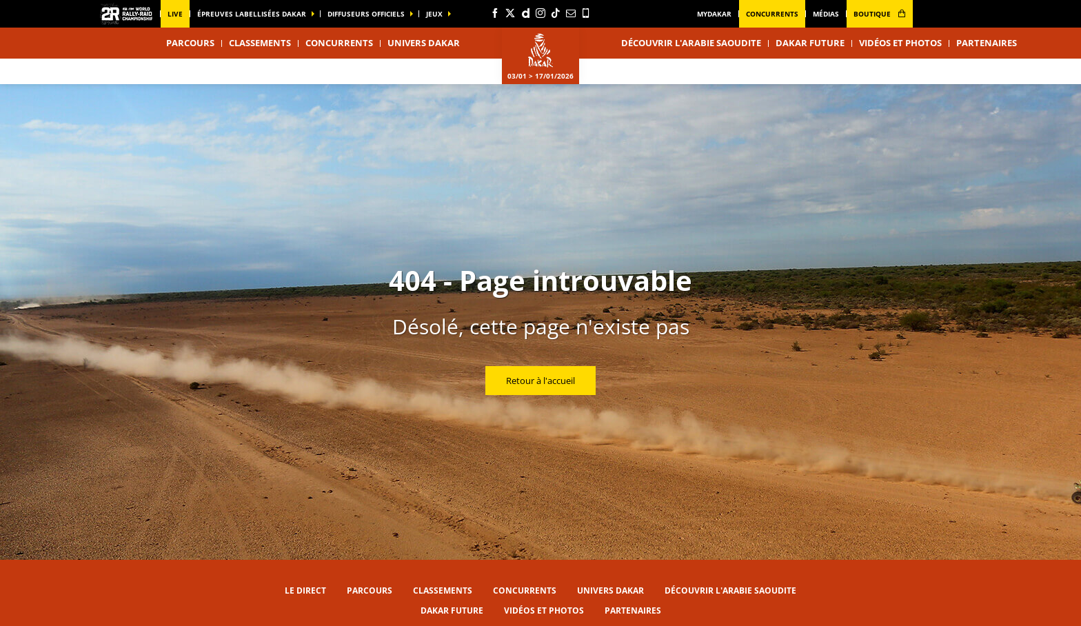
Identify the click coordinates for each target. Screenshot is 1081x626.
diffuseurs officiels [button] (366, 14)
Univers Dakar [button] (423, 43)
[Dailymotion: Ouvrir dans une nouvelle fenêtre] (525, 13)
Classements (260, 43)
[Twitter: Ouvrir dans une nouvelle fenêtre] (510, 13)
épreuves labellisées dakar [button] (251, 14)
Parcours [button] (190, 43)
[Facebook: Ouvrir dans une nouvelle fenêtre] (495, 13)
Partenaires (986, 43)
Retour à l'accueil (540, 380)
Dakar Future (810, 43)
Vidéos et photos (900, 43)
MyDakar (714, 14)
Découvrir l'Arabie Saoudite (691, 43)
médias (826, 14)
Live (175, 14)
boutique (879, 14)
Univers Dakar (610, 590)
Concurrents (772, 14)
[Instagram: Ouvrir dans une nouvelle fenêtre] (540, 13)
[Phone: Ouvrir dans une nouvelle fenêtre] (586, 13)
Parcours (369, 590)
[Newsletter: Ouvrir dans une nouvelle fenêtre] (571, 13)
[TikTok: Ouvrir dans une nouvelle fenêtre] (555, 13)
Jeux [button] (434, 14)
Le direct (305, 590)
